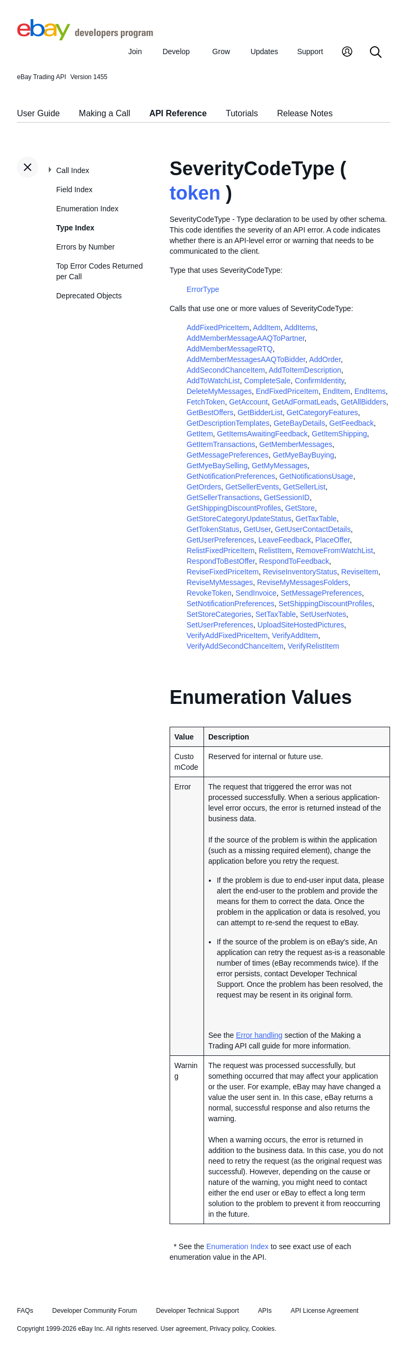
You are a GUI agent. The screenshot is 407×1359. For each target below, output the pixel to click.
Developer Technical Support (197, 1310)
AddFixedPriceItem (218, 327)
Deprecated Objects (89, 295)
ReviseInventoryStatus (300, 571)
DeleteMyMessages (219, 391)
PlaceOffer (332, 540)
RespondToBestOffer (221, 561)
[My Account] (347, 52)
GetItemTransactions (221, 444)
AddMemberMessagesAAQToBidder (246, 359)
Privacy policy (229, 1328)
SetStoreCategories (219, 614)
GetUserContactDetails (313, 529)
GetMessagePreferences (228, 455)
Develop (176, 51)
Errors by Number (85, 247)
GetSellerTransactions (223, 497)
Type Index (75, 227)
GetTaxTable (316, 518)
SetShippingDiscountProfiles (326, 603)
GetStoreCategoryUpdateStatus (239, 518)
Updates (264, 51)
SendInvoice (256, 593)
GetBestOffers (210, 412)
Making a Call (104, 113)
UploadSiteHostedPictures (301, 625)
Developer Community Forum (94, 1310)
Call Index (72, 170)
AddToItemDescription (305, 370)
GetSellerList (304, 487)
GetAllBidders (363, 402)
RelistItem (275, 550)
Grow (221, 51)
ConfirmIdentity (319, 380)
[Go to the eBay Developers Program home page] (85, 37)
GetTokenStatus (213, 529)
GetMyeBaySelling (217, 465)
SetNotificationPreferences (231, 603)
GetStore (300, 508)
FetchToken (206, 402)
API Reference (178, 113)
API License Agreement (324, 1310)
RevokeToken (209, 593)
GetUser (256, 529)
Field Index (74, 189)
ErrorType (203, 289)
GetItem (200, 433)
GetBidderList (259, 412)
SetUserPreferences (220, 625)
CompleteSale (267, 380)
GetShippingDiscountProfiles (234, 508)
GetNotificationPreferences (231, 476)
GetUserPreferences (220, 540)
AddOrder (325, 359)
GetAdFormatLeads (304, 402)
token (195, 193)
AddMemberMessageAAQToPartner (246, 338)
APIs (265, 1310)
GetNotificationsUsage (316, 476)
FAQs (25, 1310)
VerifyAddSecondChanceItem (235, 646)
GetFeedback (351, 423)
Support (310, 51)
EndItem (336, 391)
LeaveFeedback (284, 540)
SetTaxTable (275, 614)
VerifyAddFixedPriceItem (227, 635)
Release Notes (305, 113)
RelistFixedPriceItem (220, 550)
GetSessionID (286, 497)
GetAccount (248, 402)
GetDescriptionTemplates (228, 423)
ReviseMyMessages (220, 582)
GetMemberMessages (295, 444)
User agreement (183, 1328)
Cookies (263, 1328)
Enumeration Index (87, 208)
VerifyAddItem (295, 635)
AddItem (266, 327)
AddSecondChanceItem (226, 370)
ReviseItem (359, 571)
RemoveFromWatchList (334, 550)
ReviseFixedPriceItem (223, 571)
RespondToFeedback (294, 561)
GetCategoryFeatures (322, 412)
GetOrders (204, 487)
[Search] (376, 52)
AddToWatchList (213, 380)
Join (135, 51)
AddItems (299, 327)
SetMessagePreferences (320, 593)
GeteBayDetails (299, 423)
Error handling (259, 1035)
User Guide (38, 113)
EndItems (370, 391)
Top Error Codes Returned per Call (99, 271)
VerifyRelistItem (313, 646)
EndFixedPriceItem (287, 391)
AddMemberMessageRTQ (229, 349)
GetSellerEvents (252, 487)
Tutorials (242, 113)
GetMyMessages (279, 465)
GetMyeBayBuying (303, 455)
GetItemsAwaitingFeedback (262, 433)
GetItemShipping (339, 433)
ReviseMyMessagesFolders (302, 582)
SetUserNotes (323, 614)
